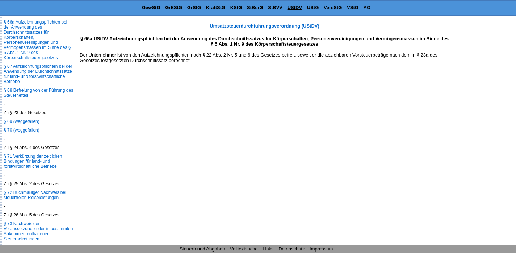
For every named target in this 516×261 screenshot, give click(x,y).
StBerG (255, 7)
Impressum (321, 249)
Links (268, 249)
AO (367, 7)
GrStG (194, 7)
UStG (313, 7)
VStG (352, 7)
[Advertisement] (480, 132)
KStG (236, 7)
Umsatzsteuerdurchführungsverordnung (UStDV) (264, 26)
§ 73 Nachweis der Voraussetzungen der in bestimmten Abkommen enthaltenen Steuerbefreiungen (38, 231)
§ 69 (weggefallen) (21, 121)
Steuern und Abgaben (202, 249)
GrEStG (173, 7)
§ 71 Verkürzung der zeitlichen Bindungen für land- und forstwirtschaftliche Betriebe (33, 161)
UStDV (295, 7)
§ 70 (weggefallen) (21, 130)
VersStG (333, 7)
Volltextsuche (244, 249)
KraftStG (215, 7)
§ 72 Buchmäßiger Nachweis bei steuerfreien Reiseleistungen (35, 195)
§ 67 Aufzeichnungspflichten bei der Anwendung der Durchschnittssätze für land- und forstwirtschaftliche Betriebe (38, 74)
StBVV (275, 7)
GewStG (151, 7)
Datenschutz (291, 249)
